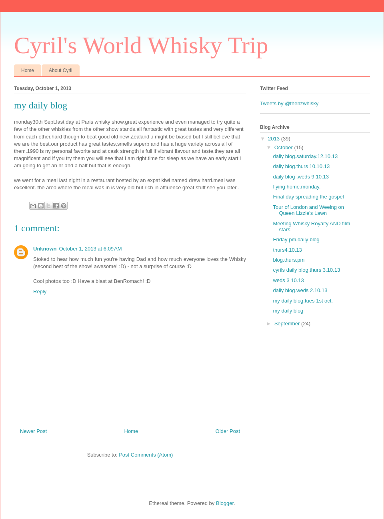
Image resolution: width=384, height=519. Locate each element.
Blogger (225, 503)
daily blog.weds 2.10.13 (300, 290)
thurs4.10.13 (287, 250)
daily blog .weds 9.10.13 (300, 177)
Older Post (228, 431)
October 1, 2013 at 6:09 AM (90, 249)
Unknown (45, 249)
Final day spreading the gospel (308, 197)
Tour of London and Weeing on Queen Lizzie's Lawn (308, 210)
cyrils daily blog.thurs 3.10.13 (306, 270)
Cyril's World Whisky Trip (141, 45)
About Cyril (60, 70)
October (284, 147)
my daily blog (288, 311)
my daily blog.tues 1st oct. (303, 301)
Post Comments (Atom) (146, 455)
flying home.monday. (296, 187)
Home (27, 70)
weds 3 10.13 (288, 280)
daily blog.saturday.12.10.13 (305, 156)
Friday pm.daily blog (296, 239)
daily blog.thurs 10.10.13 (301, 166)
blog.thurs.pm (288, 260)
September (287, 324)
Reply (39, 292)
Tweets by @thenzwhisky (289, 103)
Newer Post (33, 431)
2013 (274, 139)
